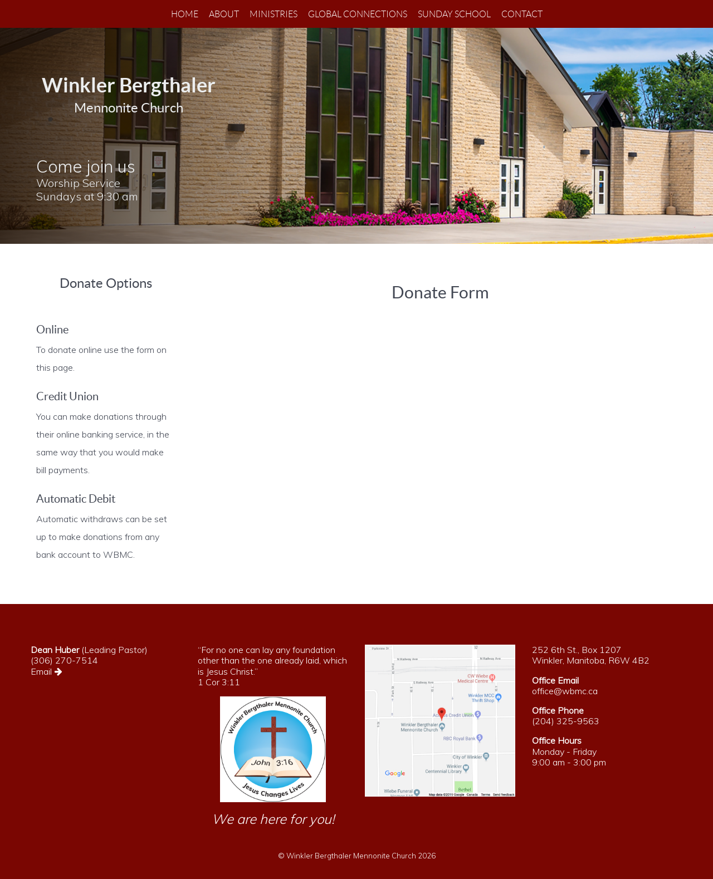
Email (48, 671)
